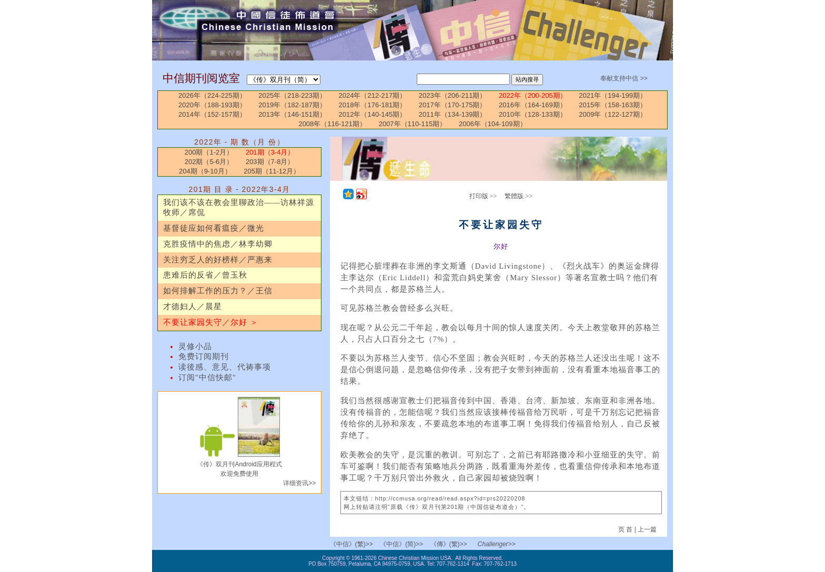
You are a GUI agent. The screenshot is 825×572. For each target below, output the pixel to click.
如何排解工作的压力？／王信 (218, 291)
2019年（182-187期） (292, 105)
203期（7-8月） (270, 162)
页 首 (626, 529)
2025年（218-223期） (292, 95)
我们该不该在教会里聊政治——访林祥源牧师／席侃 (238, 207)
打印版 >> (483, 196)
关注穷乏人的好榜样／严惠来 (218, 260)
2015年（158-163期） (613, 105)
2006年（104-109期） (493, 124)
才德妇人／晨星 (192, 306)
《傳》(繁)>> (448, 544)
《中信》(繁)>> (351, 544)
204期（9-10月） (205, 171)
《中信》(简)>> (401, 544)
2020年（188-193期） (212, 105)
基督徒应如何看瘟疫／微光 (213, 228)
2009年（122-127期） (613, 114)
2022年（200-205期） (533, 95)
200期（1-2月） (209, 152)
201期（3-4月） (270, 152)
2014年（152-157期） (212, 114)
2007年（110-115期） (413, 124)
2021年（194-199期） (613, 95)
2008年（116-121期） (332, 124)
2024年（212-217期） (373, 95)
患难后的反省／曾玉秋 (205, 275)
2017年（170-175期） (453, 105)
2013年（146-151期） (292, 114)
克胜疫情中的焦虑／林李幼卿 (218, 244)
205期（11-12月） (272, 171)
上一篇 (647, 529)
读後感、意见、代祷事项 (224, 367)
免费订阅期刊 (203, 356)
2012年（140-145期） (373, 114)
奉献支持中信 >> (623, 78)
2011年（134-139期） (453, 114)
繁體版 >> (518, 196)
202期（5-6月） (209, 162)
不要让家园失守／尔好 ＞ (210, 322)
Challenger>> (497, 544)
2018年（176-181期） (373, 105)
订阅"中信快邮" (207, 377)
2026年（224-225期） (212, 95)
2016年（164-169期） (533, 105)
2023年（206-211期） (453, 95)
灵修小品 (195, 346)
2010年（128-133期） (533, 114)
